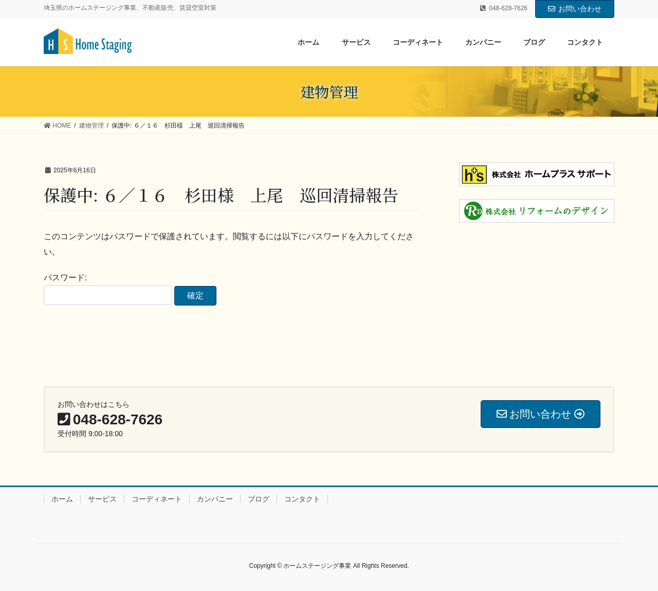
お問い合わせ (574, 9)
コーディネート (157, 499)
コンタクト (302, 499)
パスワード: (108, 289)
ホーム (62, 499)
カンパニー (215, 499)
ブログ (258, 499)
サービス (102, 499)
